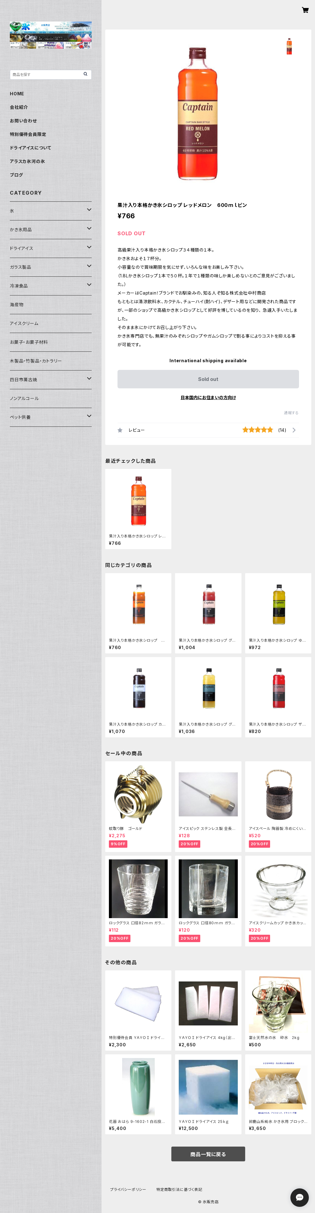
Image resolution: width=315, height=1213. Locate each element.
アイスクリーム (24, 323)
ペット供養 (20, 417)
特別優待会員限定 (28, 134)
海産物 (16, 304)
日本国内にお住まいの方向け (208, 397)
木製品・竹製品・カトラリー (36, 360)
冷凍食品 (19, 285)
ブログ (16, 174)
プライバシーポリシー (128, 1189)
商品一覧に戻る (208, 1154)
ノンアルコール (24, 398)
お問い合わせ (23, 120)
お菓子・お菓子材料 (29, 342)
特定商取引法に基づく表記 (179, 1189)
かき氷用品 (21, 229)
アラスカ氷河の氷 (27, 161)
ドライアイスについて (30, 147)
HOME (17, 93)
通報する (291, 412)
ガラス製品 (20, 267)
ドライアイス (22, 248)
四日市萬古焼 (23, 379)
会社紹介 (19, 107)
